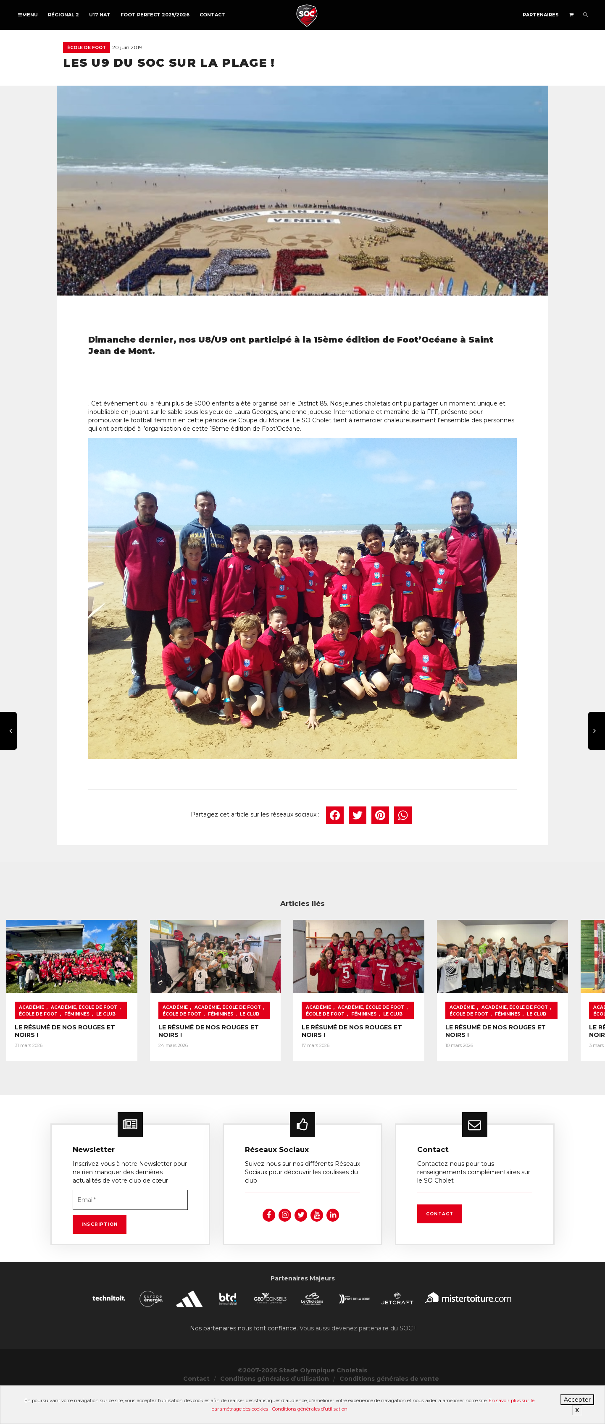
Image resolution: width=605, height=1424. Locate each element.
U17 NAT (99, 15)
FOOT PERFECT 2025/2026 (155, 15)
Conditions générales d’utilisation (309, 1409)
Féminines (31, 1047)
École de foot (86, 47)
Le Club (60, 1047)
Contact (212, 15)
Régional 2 (63, 15)
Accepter (577, 1399)
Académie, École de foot (84, 1040)
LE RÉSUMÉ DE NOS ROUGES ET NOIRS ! (77, 1060)
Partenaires (541, 15)
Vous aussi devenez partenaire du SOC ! (358, 1357)
